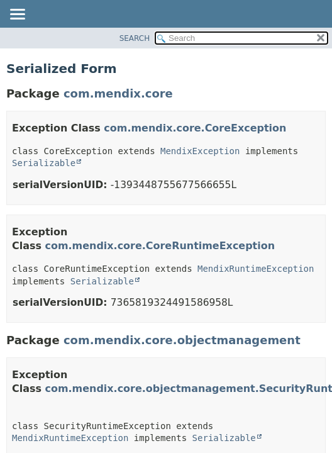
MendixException (200, 151)
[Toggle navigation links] (17, 15)
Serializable (43, 163)
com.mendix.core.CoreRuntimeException (160, 246)
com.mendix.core (118, 93)
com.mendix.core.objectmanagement (182, 340)
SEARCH (134, 38)
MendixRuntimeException (255, 269)
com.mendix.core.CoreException (195, 128)
